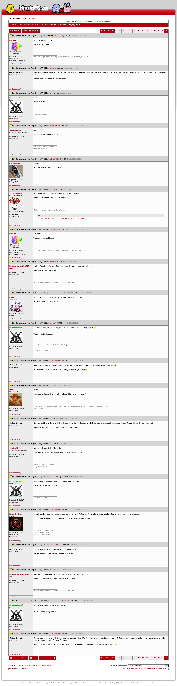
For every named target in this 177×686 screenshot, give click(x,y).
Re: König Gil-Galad (54, 545)
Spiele (107, 683)
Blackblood (22, 665)
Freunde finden (84, 683)
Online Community (122, 683)
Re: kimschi (52, 68)
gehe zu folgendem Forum (119, 665)
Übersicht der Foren (74, 21)
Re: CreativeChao (54, 159)
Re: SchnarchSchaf (54, 229)
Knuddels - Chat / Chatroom (144, 668)
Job (153, 683)
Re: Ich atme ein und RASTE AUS (59, 293)
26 (143, 31)
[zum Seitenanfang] (15, 64)
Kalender (88, 21)
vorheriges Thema (18, 658)
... (126, 31)
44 (155, 31)
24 (135, 31)
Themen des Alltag (32, 25)
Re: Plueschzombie (54, 126)
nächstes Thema (47, 658)
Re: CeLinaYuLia (53, 189)
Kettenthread (46, 25)
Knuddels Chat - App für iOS (67, 683)
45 (159, 31)
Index (33, 658)
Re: (49, 93)
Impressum (147, 683)
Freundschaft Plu (97, 683)
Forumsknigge (104, 21)
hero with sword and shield (34, 665)
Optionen (15, 31)
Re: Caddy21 (59, 36)
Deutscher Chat (27, 683)
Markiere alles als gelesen (17, 668)
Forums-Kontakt (128, 668)
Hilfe (96, 21)
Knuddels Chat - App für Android (45, 683)
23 (130, 31)
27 (147, 31)
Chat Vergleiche (136, 683)
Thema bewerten (31, 31)
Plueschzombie (48, 665)
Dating (112, 683)
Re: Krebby (51, 323)
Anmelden (33, 18)
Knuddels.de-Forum (16, 25)
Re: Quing (51, 418)
